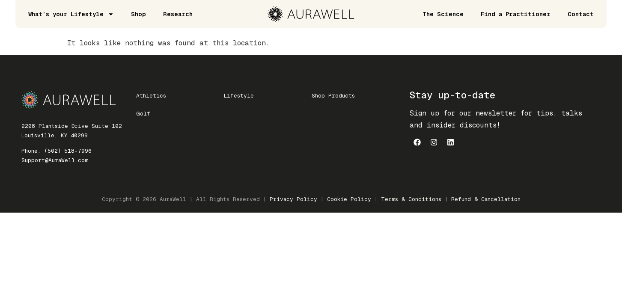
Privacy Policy (293, 199)
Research (178, 14)
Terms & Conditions (411, 199)
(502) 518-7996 (68, 151)
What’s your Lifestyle (71, 14)
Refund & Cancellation (486, 199)
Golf (143, 113)
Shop (138, 14)
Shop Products (333, 95)
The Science (443, 14)
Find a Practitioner (516, 14)
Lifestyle (239, 95)
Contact (581, 14)
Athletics (151, 95)
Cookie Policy (349, 199)
